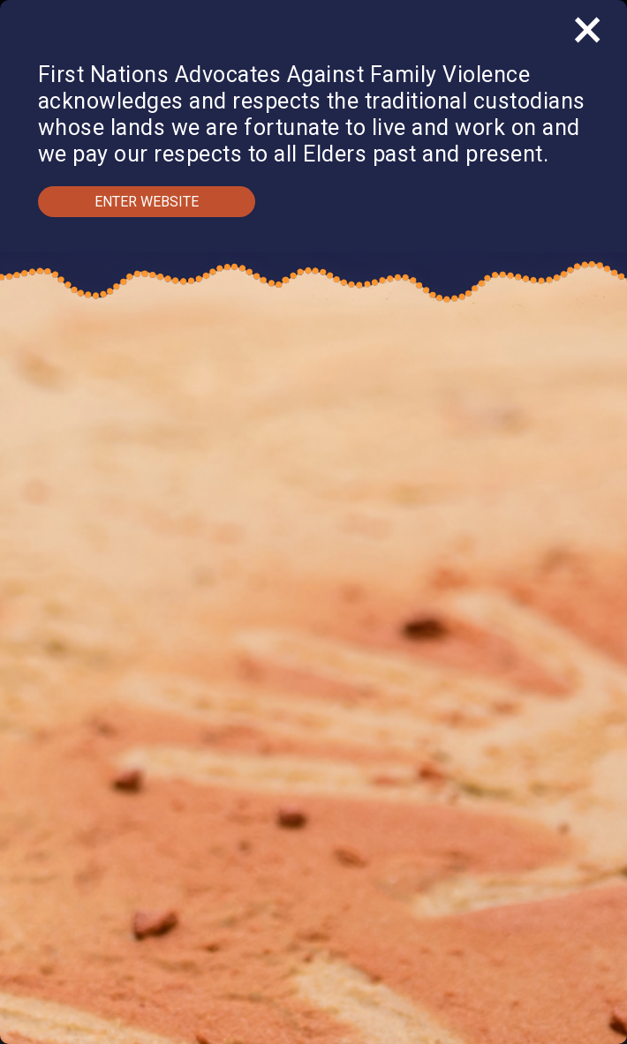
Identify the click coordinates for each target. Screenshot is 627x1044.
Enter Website (146, 201)
